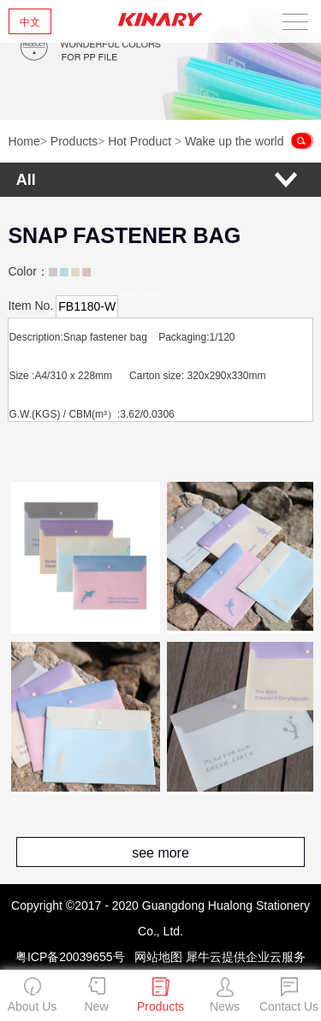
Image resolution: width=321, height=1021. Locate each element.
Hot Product (139, 141)
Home (23, 141)
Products (74, 141)
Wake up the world (234, 141)
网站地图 (155, 957)
